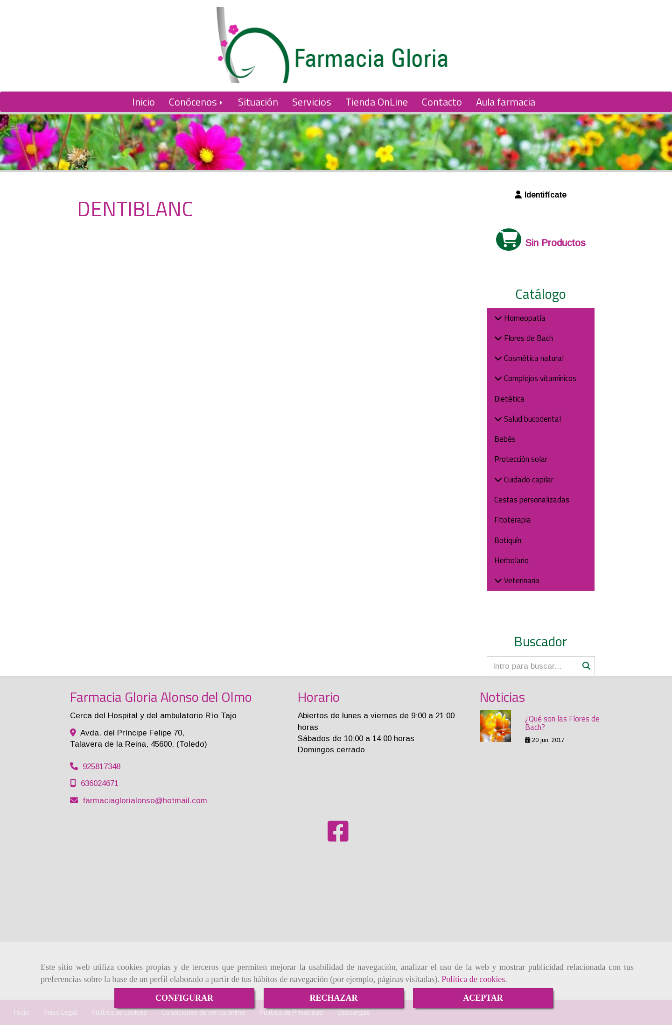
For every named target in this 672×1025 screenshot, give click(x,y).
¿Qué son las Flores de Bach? (562, 723)
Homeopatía (524, 318)
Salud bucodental (531, 419)
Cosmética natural (533, 358)
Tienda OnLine (376, 102)
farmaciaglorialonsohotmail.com (145, 800)
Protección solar (520, 459)
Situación (258, 102)
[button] (541, 195)
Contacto (442, 102)
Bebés (505, 439)
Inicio (143, 102)
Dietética (509, 399)
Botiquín (507, 540)
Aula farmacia (505, 102)
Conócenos (196, 102)
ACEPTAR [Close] (483, 998)
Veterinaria (520, 580)
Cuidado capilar (527, 480)
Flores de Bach (527, 338)
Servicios (311, 102)
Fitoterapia (512, 520)
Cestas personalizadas (531, 500)
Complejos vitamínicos (539, 378)
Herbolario (511, 560)
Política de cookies (473, 979)
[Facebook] (338, 837)
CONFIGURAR (184, 998)
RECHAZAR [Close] (333, 998)
